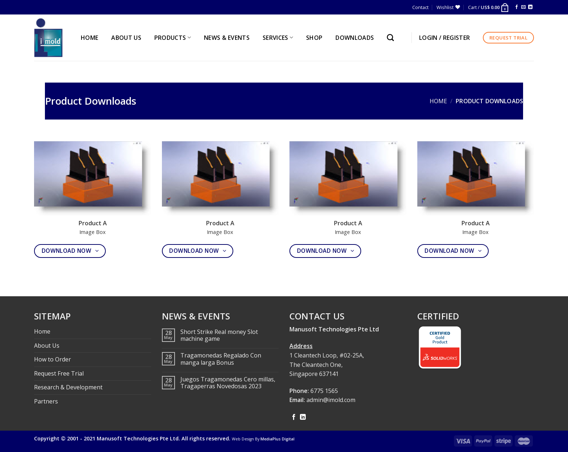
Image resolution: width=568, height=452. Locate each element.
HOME (89, 38)
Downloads (354, 38)
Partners (46, 401)
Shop (314, 38)
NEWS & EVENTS (227, 38)
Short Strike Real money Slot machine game (219, 335)
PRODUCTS (172, 38)
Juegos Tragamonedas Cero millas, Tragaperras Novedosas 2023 (227, 383)
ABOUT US (126, 38)
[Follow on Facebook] (516, 7)
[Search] (392, 37)
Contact (420, 7)
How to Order (52, 359)
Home (438, 101)
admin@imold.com (330, 400)
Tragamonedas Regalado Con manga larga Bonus (220, 359)
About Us (46, 346)
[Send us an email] (523, 7)
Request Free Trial (59, 373)
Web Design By (263, 438)
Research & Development (68, 387)
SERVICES (278, 38)
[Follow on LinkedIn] (530, 7)
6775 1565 (324, 391)
